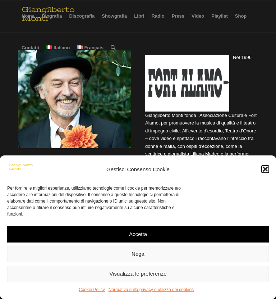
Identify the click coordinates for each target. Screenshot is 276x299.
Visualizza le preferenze (138, 274)
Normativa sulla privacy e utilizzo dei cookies (151, 289)
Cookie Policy (92, 289)
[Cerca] (113, 48)
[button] (265, 169)
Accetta (138, 234)
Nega (138, 254)
